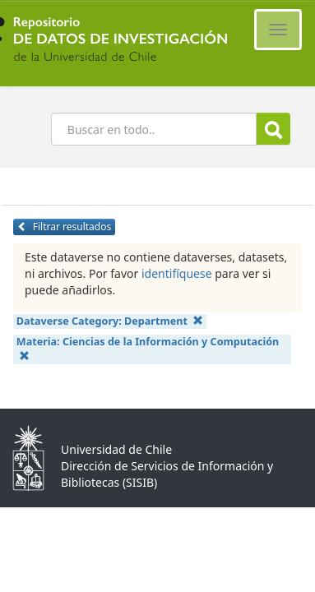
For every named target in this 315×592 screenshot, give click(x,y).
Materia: (148, 348)
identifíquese (176, 273)
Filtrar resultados (64, 227)
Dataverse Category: (110, 321)
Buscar (273, 129)
